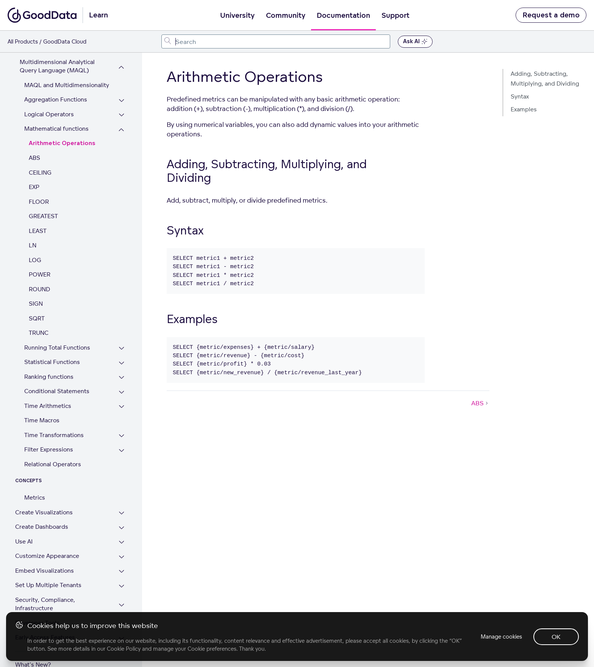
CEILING (40, 155)
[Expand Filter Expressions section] (121, 433)
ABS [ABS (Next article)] (480, 403)
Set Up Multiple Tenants (48, 568)
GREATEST (43, 199)
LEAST (38, 213)
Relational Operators (52, 447)
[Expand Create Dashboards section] (121, 510)
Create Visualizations (44, 495)
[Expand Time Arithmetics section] (121, 390)
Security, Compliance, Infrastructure (45, 587)
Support (395, 15)
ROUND (39, 272)
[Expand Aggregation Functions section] (121, 83)
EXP (34, 169)
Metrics (34, 480)
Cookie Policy (124, 648)
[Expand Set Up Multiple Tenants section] (121, 569)
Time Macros (41, 403)
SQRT (37, 301)
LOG (35, 243)
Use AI (24, 524)
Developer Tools (37, 605)
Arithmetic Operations (62, 126)
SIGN (36, 286)
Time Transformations (54, 418)
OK (556, 636)
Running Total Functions (57, 330)
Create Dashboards (41, 509)
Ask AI (415, 42)
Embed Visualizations (44, 553)
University (237, 15)
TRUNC (38, 315)
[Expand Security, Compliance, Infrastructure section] (121, 588)
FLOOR (39, 184)
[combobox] (276, 41)
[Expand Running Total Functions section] (121, 331)
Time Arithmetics (47, 388)
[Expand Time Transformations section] (121, 419)
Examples (524, 109)
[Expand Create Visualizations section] (121, 496)
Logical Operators (49, 97)
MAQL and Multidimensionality (66, 68)
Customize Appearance (47, 538)
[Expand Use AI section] (121, 525)
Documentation (343, 15)
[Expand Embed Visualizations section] (121, 554)
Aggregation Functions (55, 82)
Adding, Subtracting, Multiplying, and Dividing (545, 78)
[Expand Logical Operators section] (121, 98)
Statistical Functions (52, 344)
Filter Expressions (48, 432)
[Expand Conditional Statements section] (121, 375)
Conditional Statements (56, 374)
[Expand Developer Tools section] (121, 607)
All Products (23, 41)
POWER (39, 257)
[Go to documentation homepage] (42, 15)
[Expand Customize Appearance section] (121, 540)
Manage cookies (500, 636)
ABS (34, 140)
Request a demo (551, 15)
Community (285, 15)
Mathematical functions (56, 111)
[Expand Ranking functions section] (121, 360)
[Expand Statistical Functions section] (121, 346)
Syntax (520, 96)
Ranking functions (48, 359)
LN (32, 228)
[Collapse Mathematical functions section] (121, 112)
